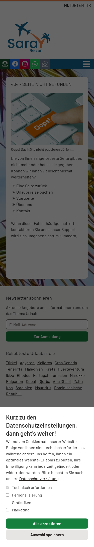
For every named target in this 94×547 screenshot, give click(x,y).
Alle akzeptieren (47, 523)
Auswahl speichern (47, 534)
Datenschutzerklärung (39, 478)
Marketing (18, 509)
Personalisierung (24, 494)
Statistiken (18, 502)
